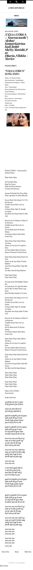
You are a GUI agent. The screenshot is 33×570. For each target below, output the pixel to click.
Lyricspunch (16, 8)
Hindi (16, 31)
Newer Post (5, 552)
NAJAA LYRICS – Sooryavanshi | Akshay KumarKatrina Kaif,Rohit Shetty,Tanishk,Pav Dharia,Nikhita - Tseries (16, 46)
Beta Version (4, 566)
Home (17, 552)
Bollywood (9, 31)
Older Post (28, 552)
